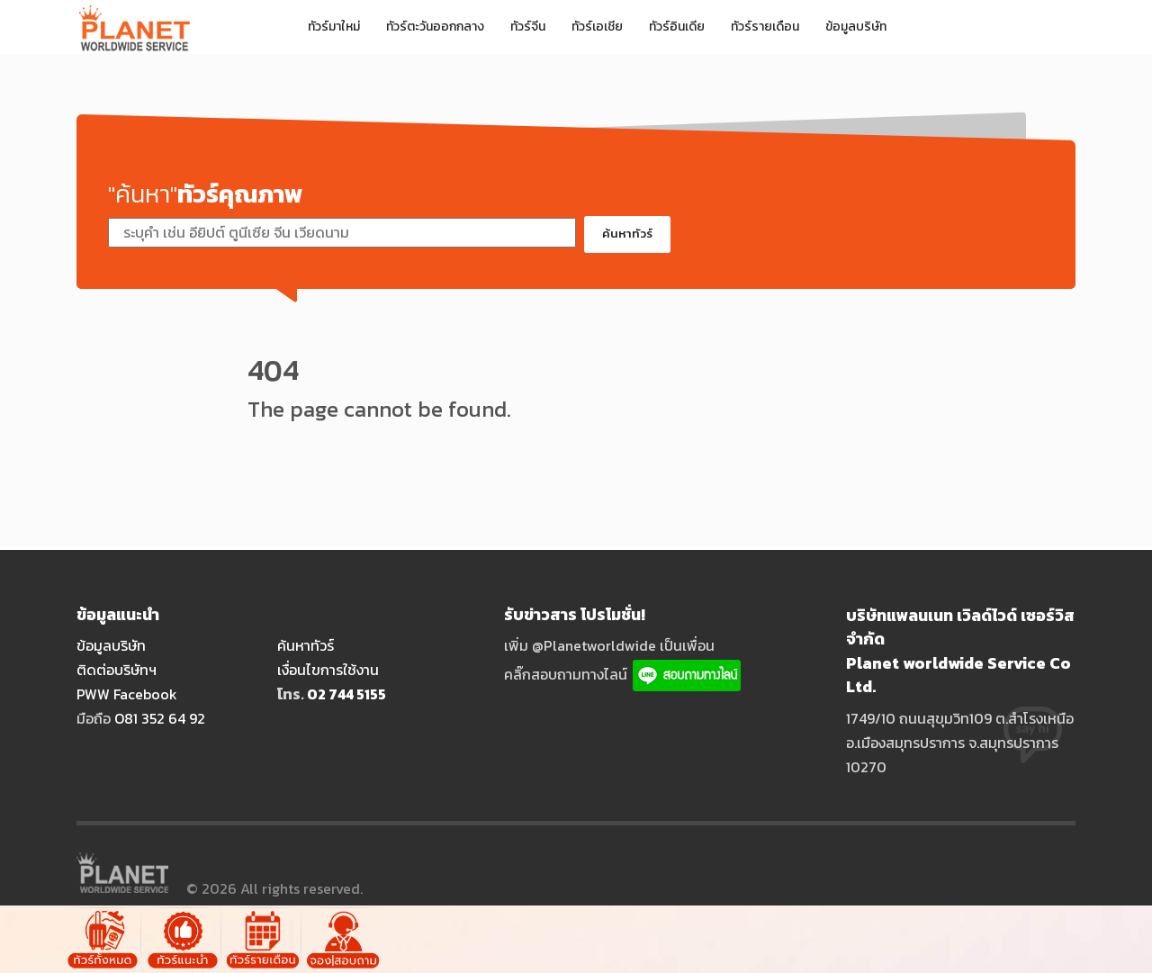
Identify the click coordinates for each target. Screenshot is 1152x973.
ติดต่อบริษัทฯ (116, 669)
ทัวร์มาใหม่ (334, 26)
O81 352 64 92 (159, 718)
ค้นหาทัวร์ (627, 233)
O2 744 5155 (346, 694)
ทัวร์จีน (527, 26)
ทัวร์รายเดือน (765, 26)
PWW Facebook (126, 694)
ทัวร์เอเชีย (597, 26)
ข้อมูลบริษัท (855, 26)
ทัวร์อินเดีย (677, 26)
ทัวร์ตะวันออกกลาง (435, 26)
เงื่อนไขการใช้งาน (328, 669)
